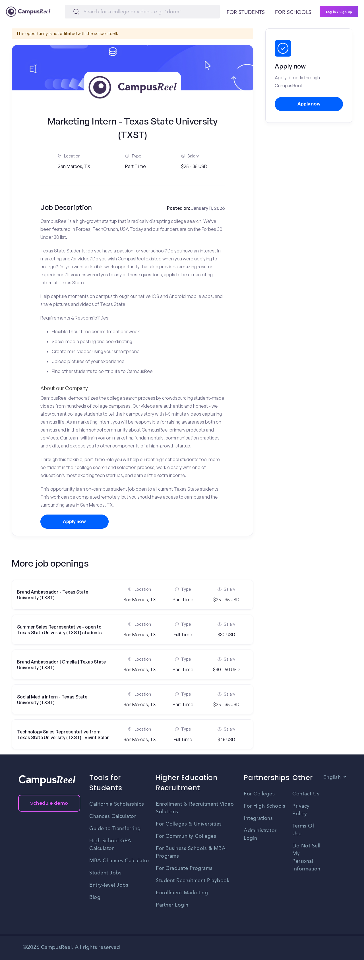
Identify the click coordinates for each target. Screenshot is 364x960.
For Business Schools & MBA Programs (191, 852)
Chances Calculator (112, 816)
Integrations (258, 818)
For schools (293, 12)
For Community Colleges (186, 836)
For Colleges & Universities (189, 824)
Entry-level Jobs (108, 885)
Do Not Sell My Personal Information (306, 857)
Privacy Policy (301, 810)
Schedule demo (49, 803)
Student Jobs (105, 873)
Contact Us (305, 794)
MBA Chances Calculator (119, 860)
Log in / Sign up (339, 11)
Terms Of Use (303, 830)
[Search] (142, 11)
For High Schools (264, 806)
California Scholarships (116, 804)
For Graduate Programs (184, 868)
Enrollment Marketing (182, 892)
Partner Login (172, 905)
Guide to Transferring (115, 828)
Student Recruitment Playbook (192, 880)
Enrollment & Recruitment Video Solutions (195, 808)
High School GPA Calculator (110, 844)
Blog (94, 897)
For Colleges (259, 794)
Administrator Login (260, 834)
